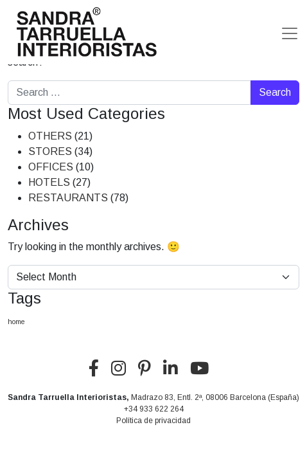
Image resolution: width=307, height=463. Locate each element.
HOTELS (49, 182)
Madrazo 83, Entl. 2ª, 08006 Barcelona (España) (215, 397)
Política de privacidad (153, 420)
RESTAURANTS (68, 197)
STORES (50, 151)
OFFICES (50, 166)
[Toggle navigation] (289, 33)
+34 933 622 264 (154, 408)
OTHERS (50, 136)
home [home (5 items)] (16, 321)
